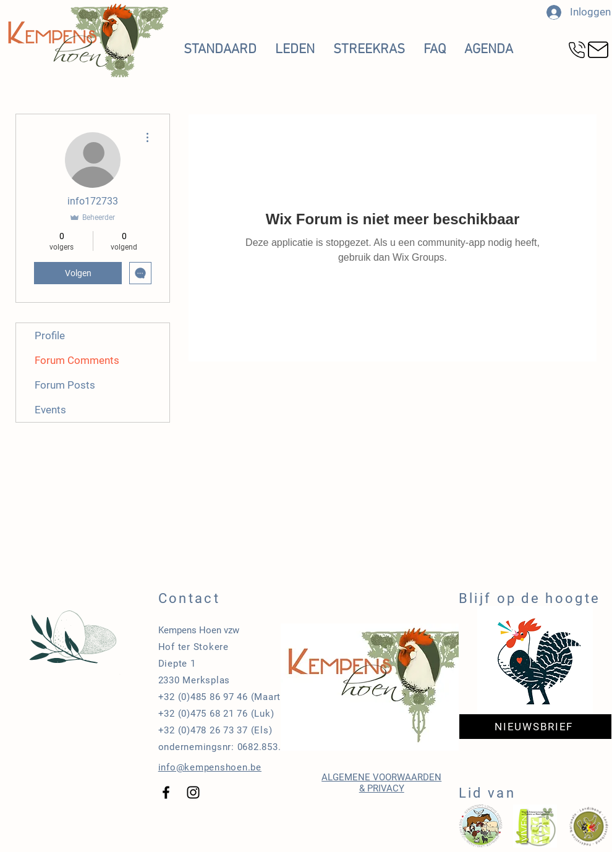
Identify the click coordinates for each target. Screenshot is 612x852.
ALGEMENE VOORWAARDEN (381, 777)
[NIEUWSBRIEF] (535, 726)
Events (50, 409)
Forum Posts (65, 385)
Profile (50, 335)
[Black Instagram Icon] (193, 792)
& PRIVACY (381, 788)
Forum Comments (77, 360)
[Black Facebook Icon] (166, 792)
